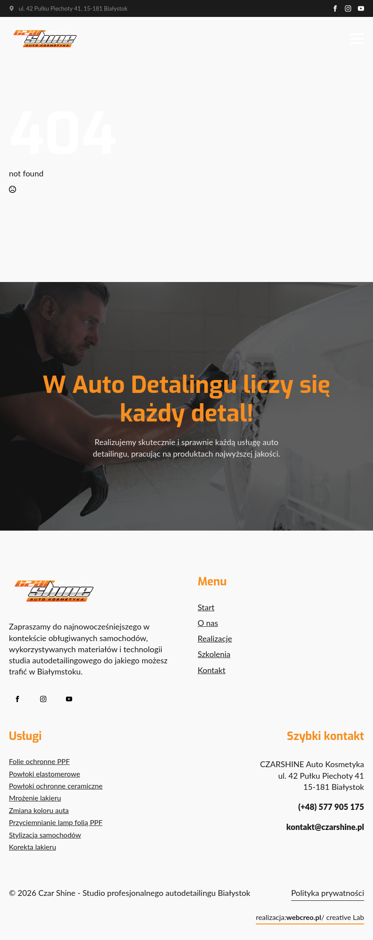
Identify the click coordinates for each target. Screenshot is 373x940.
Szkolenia (214, 654)
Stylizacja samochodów (45, 834)
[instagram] (348, 8)
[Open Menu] (357, 39)
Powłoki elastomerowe (44, 773)
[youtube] (361, 8)
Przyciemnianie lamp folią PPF (55, 822)
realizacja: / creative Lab (310, 917)
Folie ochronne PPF (39, 761)
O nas (208, 623)
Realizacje (215, 638)
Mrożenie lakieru (35, 797)
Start (206, 607)
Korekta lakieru (32, 846)
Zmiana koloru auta (39, 810)
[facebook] (335, 8)
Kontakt (211, 670)
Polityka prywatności (327, 893)
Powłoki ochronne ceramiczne (55, 785)
